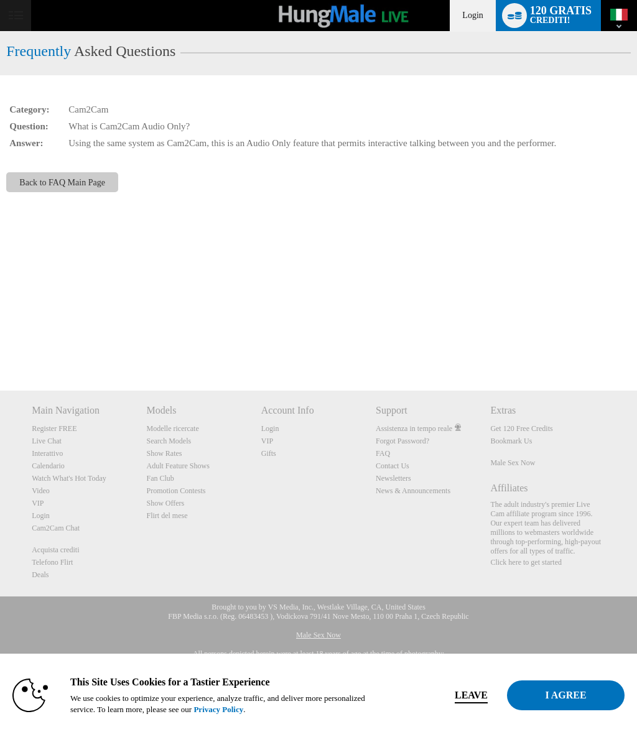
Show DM (0, 344)
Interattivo (47, 453)
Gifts (268, 453)
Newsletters (393, 478)
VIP (38, 503)
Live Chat (47, 441)
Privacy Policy (261, 709)
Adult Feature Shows (177, 465)
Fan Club (160, 478)
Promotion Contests (175, 490)
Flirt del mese (166, 515)
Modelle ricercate (172, 428)
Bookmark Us (511, 441)
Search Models (168, 441)
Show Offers (165, 503)
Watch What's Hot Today (69, 478)
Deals (40, 574)
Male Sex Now (512, 462)
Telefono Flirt (52, 562)
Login (472, 15)
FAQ (383, 453)
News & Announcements (413, 490)
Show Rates (164, 453)
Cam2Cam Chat (56, 528)
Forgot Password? (402, 441)
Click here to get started (526, 562)
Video (41, 490)
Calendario (48, 465)
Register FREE (54, 428)
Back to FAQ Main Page (62, 182)
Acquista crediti (55, 549)
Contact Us (392, 465)
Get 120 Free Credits (521, 428)
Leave (441, 695)
